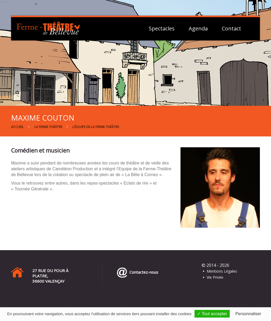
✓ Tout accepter (212, 313)
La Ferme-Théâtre (48, 127)
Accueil (17, 127)
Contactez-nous (142, 272)
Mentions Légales (222, 271)
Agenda (198, 28)
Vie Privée (215, 277)
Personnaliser (248, 313)
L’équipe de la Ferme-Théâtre (96, 127)
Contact (231, 28)
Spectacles (162, 28)
